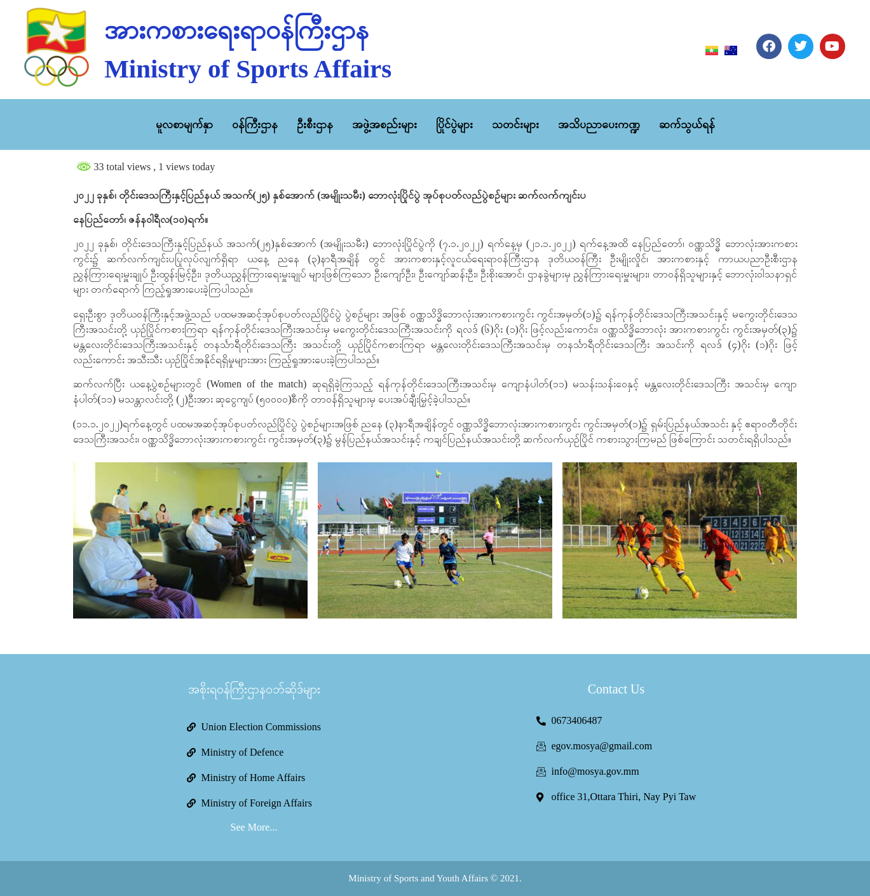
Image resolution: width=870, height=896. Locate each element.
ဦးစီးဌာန (315, 124)
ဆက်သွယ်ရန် (687, 124)
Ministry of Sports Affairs (247, 68)
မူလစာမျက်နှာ (184, 124)
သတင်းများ (515, 124)
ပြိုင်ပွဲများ (454, 124)
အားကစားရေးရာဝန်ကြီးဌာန (236, 29)
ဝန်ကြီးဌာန (255, 124)
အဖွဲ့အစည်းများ (384, 124)
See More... (254, 827)
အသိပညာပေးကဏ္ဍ (599, 124)
